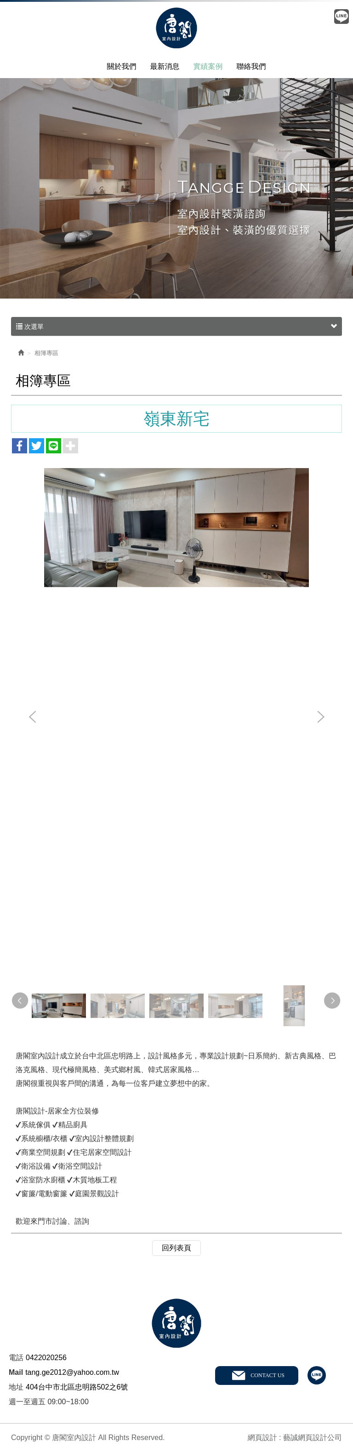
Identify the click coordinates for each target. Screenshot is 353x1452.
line (316, 1375)
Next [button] (320, 717)
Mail (16, 1372)
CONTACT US (268, 1375)
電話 (16, 1358)
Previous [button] (32, 717)
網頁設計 (262, 1437)
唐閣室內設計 (176, 28)
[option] (176, 527)
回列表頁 (176, 1248)
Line (341, 16)
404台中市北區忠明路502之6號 (77, 1387)
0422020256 (46, 1358)
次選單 (176, 326)
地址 (16, 1387)
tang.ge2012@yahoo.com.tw (72, 1372)
